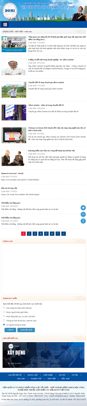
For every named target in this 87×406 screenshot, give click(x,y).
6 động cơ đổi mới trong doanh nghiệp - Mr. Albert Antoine (51, 60)
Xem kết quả (26, 330)
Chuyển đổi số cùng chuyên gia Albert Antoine (46, 82)
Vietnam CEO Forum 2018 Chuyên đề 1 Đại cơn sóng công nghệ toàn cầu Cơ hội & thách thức (56, 129)
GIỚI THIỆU (48, 375)
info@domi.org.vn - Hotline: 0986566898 (70, 396)
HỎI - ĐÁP (65, 378)
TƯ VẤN (75, 375)
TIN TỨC (62, 375)
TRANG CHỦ (8, 31)
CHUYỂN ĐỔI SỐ (14, 375)
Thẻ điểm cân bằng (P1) (10, 218)
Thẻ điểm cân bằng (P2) (10, 203)
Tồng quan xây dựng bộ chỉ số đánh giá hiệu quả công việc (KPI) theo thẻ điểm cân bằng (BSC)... (57, 38)
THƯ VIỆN (52, 378)
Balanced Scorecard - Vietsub (12, 173)
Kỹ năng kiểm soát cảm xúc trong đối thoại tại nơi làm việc (51, 151)
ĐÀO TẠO (21, 378)
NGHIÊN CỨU (36, 378)
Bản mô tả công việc (9, 188)
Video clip (28, 31)
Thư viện (19, 31)
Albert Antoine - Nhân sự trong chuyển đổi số (45, 105)
